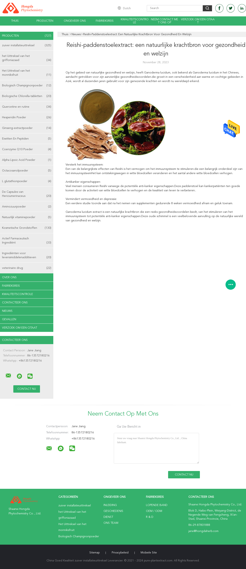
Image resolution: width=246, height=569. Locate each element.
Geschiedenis (113, 511)
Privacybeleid (120, 552)
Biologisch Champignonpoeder (26, 85)
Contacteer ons (15, 302)
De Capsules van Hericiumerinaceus (26, 194)
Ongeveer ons (75, 20)
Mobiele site (149, 552)
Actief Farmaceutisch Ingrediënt (26, 241)
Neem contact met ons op (164, 21)
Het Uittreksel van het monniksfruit (26, 73)
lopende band (156, 505)
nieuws (7, 311)
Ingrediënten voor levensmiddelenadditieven (26, 255)
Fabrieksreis (105, 20)
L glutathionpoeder (26, 181)
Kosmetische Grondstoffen (26, 228)
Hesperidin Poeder (26, 117)
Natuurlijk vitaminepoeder (26, 217)
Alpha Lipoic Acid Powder (26, 160)
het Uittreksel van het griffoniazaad (26, 58)
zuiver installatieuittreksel (26, 45)
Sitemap (94, 552)
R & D (149, 517)
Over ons (9, 277)
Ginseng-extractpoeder (26, 128)
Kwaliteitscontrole (135, 21)
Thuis (15, 20)
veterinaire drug (26, 268)
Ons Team (111, 523)
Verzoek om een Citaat (198, 21)
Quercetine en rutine (26, 107)
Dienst (108, 517)
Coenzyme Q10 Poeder (26, 149)
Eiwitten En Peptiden (26, 139)
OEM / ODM (154, 511)
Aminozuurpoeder (26, 207)
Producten (44, 20)
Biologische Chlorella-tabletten (26, 96)
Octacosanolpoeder (26, 171)
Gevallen (9, 319)
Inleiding (110, 505)
